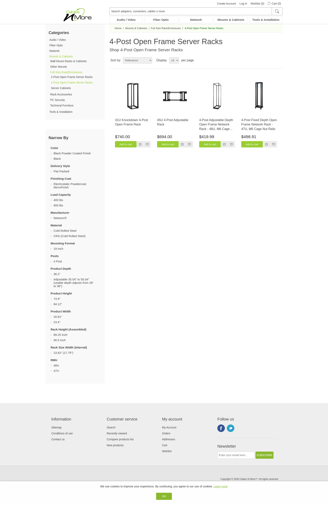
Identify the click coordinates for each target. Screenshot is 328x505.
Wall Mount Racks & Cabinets (68, 61)
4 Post (58, 261)
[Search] (277, 11)
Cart (164, 445)
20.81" (58, 316)
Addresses (168, 439)
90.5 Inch (60, 340)
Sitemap (56, 427)
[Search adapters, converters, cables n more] (196, 11)
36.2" (57, 274)
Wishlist (167, 451)
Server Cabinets (61, 88)
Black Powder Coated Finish (72, 153)
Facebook (221, 428)
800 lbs (58, 205)
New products (115, 445)
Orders (166, 433)
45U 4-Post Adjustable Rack (172, 122)
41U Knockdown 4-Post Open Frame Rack (131, 122)
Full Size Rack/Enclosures (66, 72)
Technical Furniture (62, 105)
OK (164, 496)
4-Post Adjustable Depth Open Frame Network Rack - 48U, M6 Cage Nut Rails (216, 124)
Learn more (221, 486)
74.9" (57, 298)
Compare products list (120, 439)
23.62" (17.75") (63, 352)
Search (111, 427)
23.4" (57, 322)
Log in (243, 3)
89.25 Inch (60, 334)
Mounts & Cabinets (231, 19)
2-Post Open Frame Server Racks (72, 77)
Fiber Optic (161, 19)
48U (56, 365)
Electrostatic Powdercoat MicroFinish (70, 185)
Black (57, 158)
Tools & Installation (265, 19)
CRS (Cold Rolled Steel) (70, 236)
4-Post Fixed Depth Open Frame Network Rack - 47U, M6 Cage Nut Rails (259, 124)
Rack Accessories (61, 94)
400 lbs (58, 200)
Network (196, 19)
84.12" (58, 304)
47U (56, 370)
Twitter (230, 428)
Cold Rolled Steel (65, 230)
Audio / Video (126, 19)
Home (118, 28)
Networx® (60, 218)
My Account (169, 427)
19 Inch (58, 248)
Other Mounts (58, 66)
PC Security (57, 100)
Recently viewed (117, 433)
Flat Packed (61, 171)
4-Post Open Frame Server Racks (72, 82)
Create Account (226, 3)
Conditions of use (62, 433)
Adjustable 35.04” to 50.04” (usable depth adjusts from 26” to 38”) (74, 283)
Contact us (58, 439)
